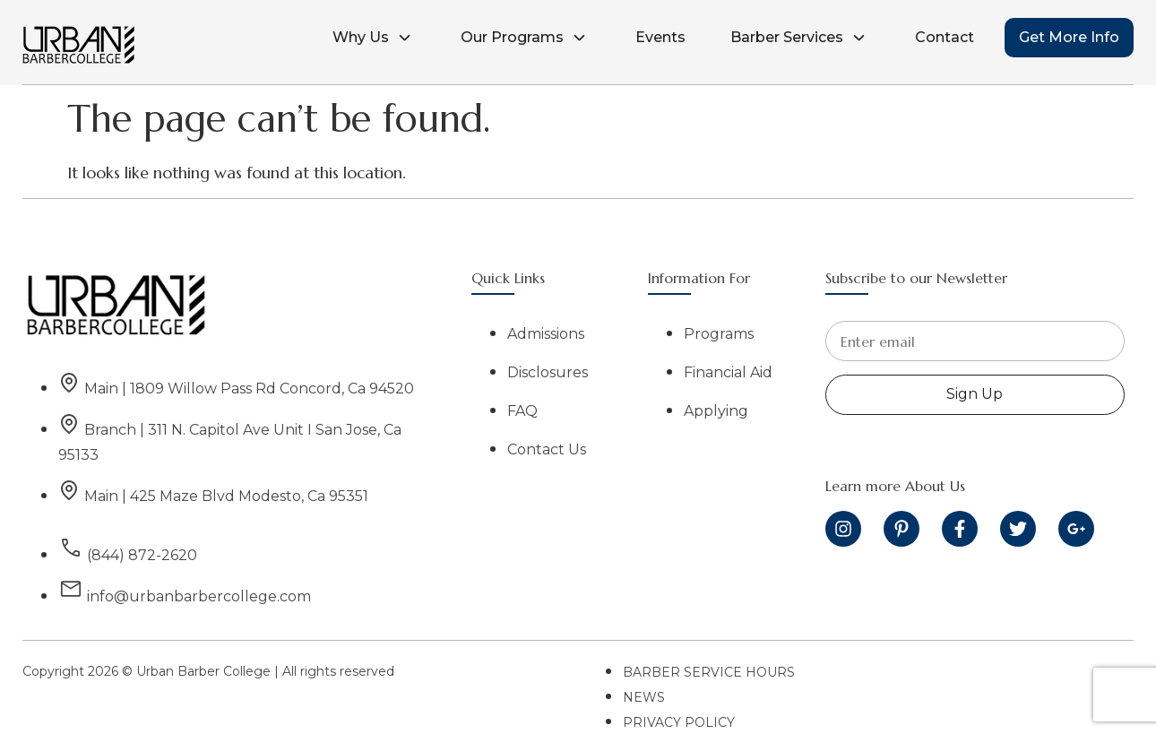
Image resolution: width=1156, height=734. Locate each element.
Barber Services (800, 37)
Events (660, 37)
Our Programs (526, 37)
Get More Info (1069, 37)
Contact (944, 37)
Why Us (374, 37)
